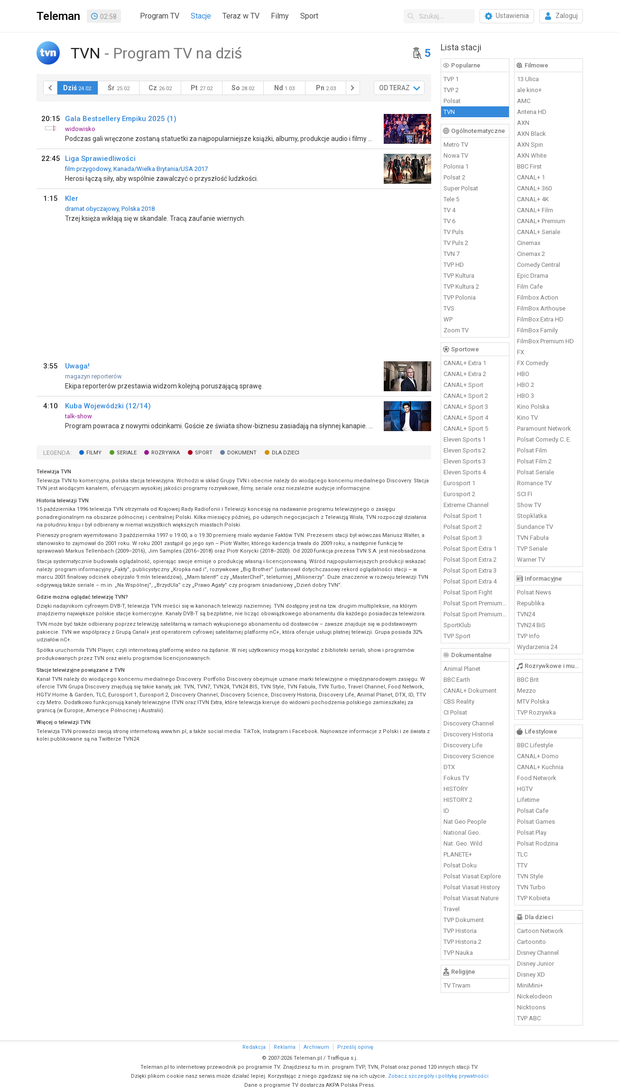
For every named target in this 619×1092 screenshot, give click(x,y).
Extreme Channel (466, 504)
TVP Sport (457, 636)
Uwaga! (77, 366)
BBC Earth (456, 679)
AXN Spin (530, 144)
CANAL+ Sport (463, 384)
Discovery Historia (468, 734)
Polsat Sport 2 (462, 526)
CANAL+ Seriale (538, 231)
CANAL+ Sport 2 (465, 395)
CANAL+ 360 (534, 188)
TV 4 (449, 210)
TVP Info (528, 636)
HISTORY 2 (457, 799)
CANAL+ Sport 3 (465, 406)
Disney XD (531, 974)
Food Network (536, 777)
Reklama (285, 1047)
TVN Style (530, 876)
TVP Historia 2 (462, 941)
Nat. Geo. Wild (462, 843)
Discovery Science (468, 756)
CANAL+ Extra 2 (464, 373)
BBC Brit (528, 679)
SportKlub (457, 625)
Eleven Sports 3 (464, 461)
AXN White (531, 155)
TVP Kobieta (533, 898)
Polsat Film (532, 450)
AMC (523, 100)
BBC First (529, 166)
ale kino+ (529, 90)
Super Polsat (460, 188)
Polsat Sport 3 (462, 537)
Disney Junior (535, 963)
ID (446, 810)
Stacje (201, 15)
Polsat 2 (454, 177)
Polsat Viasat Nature (471, 898)
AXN (523, 122)
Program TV (159, 15)
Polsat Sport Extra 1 (470, 548)
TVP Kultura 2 (461, 286)
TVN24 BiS (531, 625)
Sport (309, 15)
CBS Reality (458, 701)
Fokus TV (456, 777)
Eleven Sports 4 (464, 472)
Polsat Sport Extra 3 (470, 570)
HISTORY (455, 788)
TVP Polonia (459, 297)
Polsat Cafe (532, 810)
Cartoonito (531, 941)
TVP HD (453, 264)
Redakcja (254, 1047)
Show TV (529, 504)
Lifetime (528, 799)
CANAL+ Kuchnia (540, 767)
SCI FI (524, 494)
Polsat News (534, 592)
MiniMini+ (530, 985)
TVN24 (526, 614)
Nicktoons (531, 1007)
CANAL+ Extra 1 (464, 363)
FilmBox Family (537, 330)
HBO (523, 373)
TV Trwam (457, 985)
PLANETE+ (457, 854)
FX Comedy (532, 363)
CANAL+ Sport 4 (465, 417)
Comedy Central (538, 264)
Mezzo (526, 690)
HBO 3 (525, 395)
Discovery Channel (468, 723)
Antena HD (531, 111)
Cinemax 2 (531, 253)
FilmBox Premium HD (545, 341)
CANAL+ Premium (541, 221)
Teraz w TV (240, 15)
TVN (449, 111)
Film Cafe (530, 286)
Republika (531, 603)
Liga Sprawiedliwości (100, 158)
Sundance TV (535, 526)
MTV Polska (533, 701)
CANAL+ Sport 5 (465, 428)
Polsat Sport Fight (467, 592)
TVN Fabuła (533, 537)
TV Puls (453, 231)
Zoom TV (456, 330)
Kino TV (527, 417)
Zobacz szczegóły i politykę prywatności (438, 1076)
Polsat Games (536, 821)
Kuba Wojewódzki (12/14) (108, 406)
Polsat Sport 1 (462, 515)
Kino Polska (533, 406)
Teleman (58, 16)
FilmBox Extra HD (540, 319)
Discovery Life (462, 745)
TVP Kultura (458, 275)
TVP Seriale (532, 548)
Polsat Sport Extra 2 (470, 559)
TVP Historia (460, 930)
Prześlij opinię (355, 1047)
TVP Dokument (463, 919)
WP (448, 319)
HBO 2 (525, 384)
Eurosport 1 (459, 483)
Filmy (280, 15)
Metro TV (455, 144)
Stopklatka (532, 515)
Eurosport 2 (459, 494)
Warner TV (531, 559)
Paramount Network (544, 428)
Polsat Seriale (535, 472)
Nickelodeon (534, 996)
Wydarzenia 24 (537, 646)
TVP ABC (529, 1018)
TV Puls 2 (455, 242)
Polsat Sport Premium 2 (475, 614)
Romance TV (534, 483)
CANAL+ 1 (531, 177)
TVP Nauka (458, 952)
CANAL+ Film (535, 210)
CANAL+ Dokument (470, 690)
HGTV (525, 788)
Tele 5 (451, 199)
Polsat (452, 100)
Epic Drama (532, 275)
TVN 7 (451, 253)
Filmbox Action (537, 297)
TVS (448, 308)
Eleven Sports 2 (464, 450)
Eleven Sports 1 (464, 439)
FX (520, 352)
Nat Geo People (464, 821)
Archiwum (316, 1047)
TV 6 (449, 221)
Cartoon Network (540, 930)
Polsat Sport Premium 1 (475, 603)
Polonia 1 (456, 166)
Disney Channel (538, 952)
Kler (71, 198)
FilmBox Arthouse (541, 308)
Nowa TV (455, 155)
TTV (522, 865)
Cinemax (528, 242)
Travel (451, 909)
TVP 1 (451, 79)
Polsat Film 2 (534, 461)
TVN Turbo (531, 887)
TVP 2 (451, 90)
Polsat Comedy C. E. (544, 439)
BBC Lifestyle (535, 745)
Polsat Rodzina (537, 843)
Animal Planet (461, 668)
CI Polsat (455, 712)
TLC (522, 854)
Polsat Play (531, 832)
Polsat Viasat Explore (472, 876)
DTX (449, 767)
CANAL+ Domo (538, 756)
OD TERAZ (394, 88)
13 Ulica (528, 79)
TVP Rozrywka (536, 712)
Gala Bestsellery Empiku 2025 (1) (120, 118)
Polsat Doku (460, 865)
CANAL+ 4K (533, 199)
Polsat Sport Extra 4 (470, 581)
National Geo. (461, 832)
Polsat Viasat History (471, 887)
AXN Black (531, 133)
